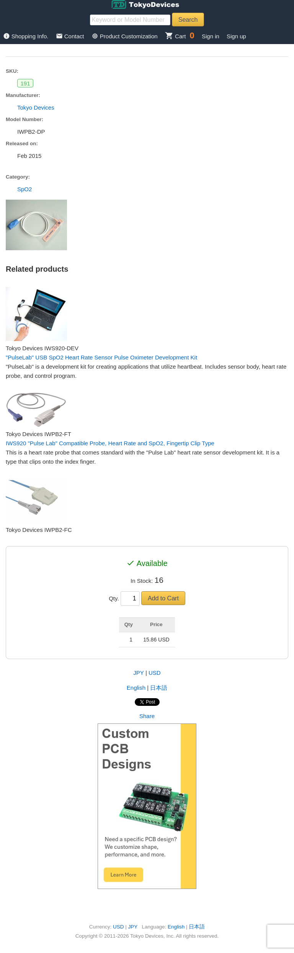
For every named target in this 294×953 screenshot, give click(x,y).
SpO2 (24, 189)
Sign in (210, 36)
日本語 (158, 687)
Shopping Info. (26, 36)
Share (147, 716)
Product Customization (125, 36)
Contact (71, 36)
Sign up (236, 36)
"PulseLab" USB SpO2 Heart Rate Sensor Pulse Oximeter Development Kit (101, 357)
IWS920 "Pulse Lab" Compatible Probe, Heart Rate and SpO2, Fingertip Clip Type (110, 443)
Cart (175, 36)
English (136, 687)
